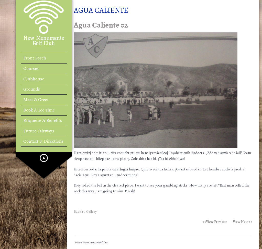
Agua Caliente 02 (101, 25)
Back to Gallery (85, 211)
